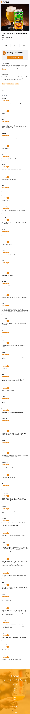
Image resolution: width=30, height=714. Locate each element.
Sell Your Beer (15, 695)
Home (15, 688)
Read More (4, 69)
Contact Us (15, 701)
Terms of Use (15, 706)
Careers (15, 697)
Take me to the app (15, 57)
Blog (15, 692)
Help (15, 699)
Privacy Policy (15, 704)
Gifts (15, 690)
